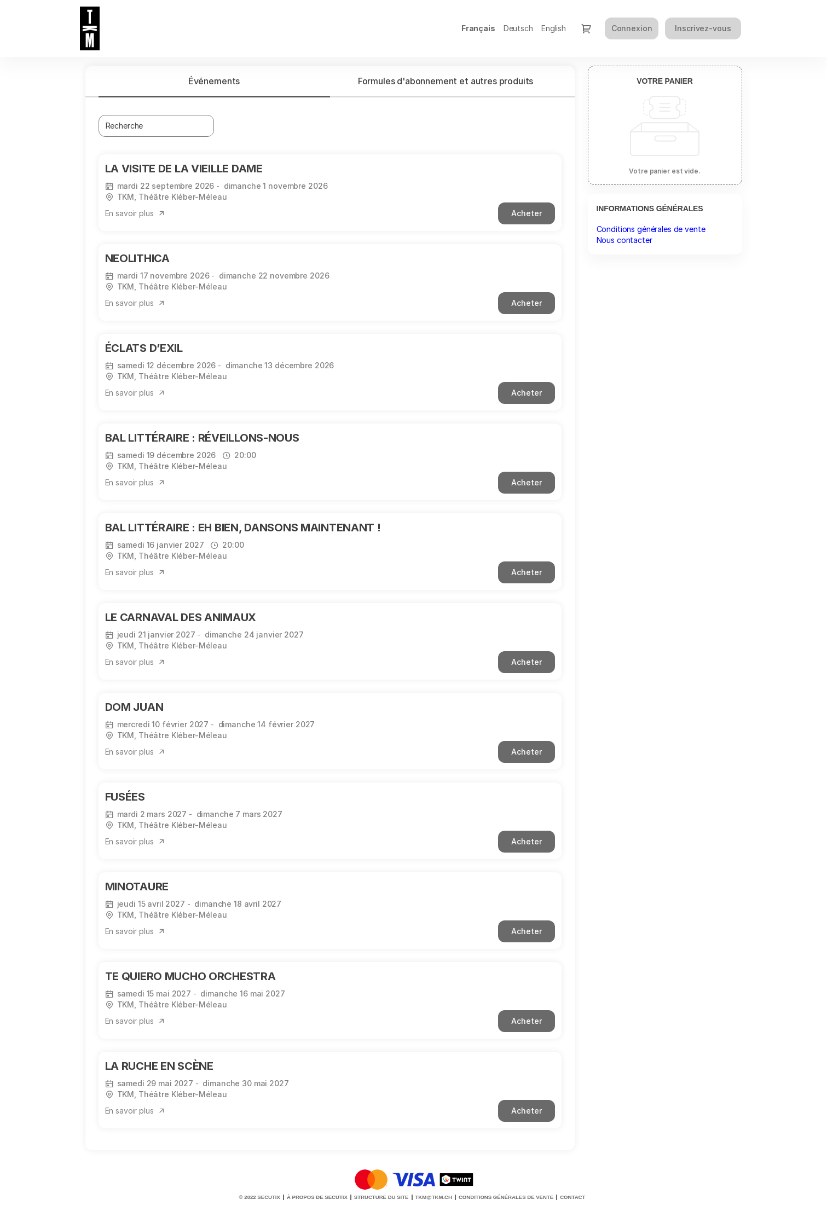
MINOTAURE (137, 886)
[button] (135, 213)
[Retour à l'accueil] (131, 28)
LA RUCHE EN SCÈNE (159, 1066)
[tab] (214, 81)
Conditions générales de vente (651, 229)
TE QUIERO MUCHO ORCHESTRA (190, 976)
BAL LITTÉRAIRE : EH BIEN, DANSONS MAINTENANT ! (243, 527)
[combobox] (151, 125)
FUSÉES (125, 796)
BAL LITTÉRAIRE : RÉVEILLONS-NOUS (202, 437)
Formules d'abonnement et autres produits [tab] (446, 81)
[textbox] (156, 125)
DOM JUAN (134, 707)
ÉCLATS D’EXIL (144, 348)
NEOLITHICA (137, 258)
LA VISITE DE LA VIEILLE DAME (184, 168)
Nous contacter (624, 240)
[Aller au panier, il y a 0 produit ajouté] (586, 28)
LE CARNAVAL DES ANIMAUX (181, 617)
